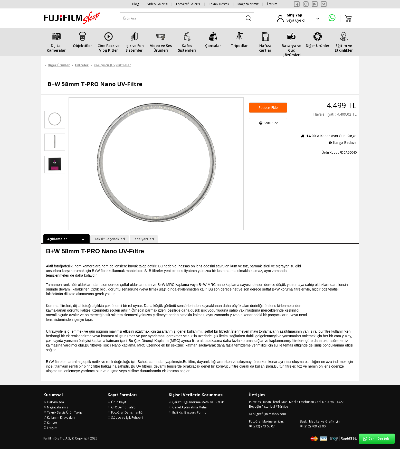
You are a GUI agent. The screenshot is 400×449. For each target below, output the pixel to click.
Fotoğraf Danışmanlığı (127, 412)
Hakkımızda (55, 402)
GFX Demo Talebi (123, 407)
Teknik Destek (219, 4)
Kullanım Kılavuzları (61, 417)
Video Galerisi (157, 4)
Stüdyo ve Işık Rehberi (127, 417)
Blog (135, 4)
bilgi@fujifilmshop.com (269, 414)
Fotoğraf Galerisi (188, 4)
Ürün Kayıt (118, 402)
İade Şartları (144, 239)
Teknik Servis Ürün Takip (64, 412)
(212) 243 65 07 (264, 426)
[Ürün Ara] (181, 18)
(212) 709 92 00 (314, 426)
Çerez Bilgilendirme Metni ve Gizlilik (198, 402)
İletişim (272, 4)
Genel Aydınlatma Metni (189, 407)
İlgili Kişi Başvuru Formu (189, 412)
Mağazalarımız (248, 4)
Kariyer (52, 422)
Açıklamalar (66, 239)
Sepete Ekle (268, 107)
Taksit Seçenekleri (109, 239)
